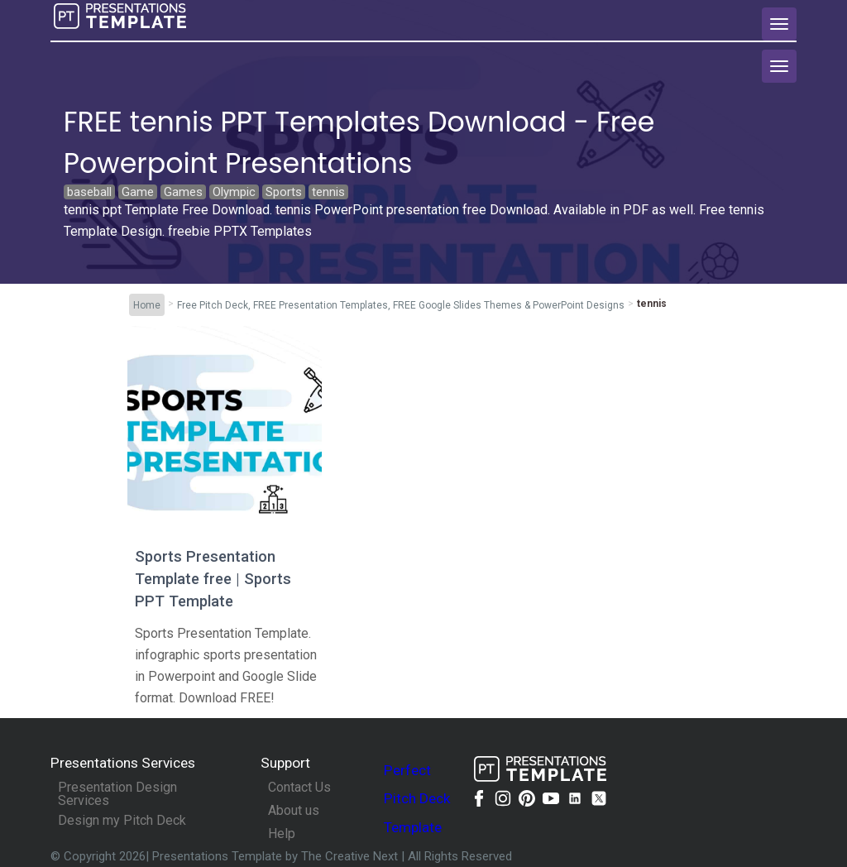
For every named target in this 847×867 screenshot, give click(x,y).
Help (281, 834)
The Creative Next (351, 856)
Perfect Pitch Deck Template (417, 799)
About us (293, 810)
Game (138, 191)
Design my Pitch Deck (122, 820)
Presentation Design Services (117, 794)
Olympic (234, 191)
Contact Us (299, 787)
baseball (89, 191)
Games (183, 191)
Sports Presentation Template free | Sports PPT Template (213, 579)
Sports (284, 191)
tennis (328, 191)
